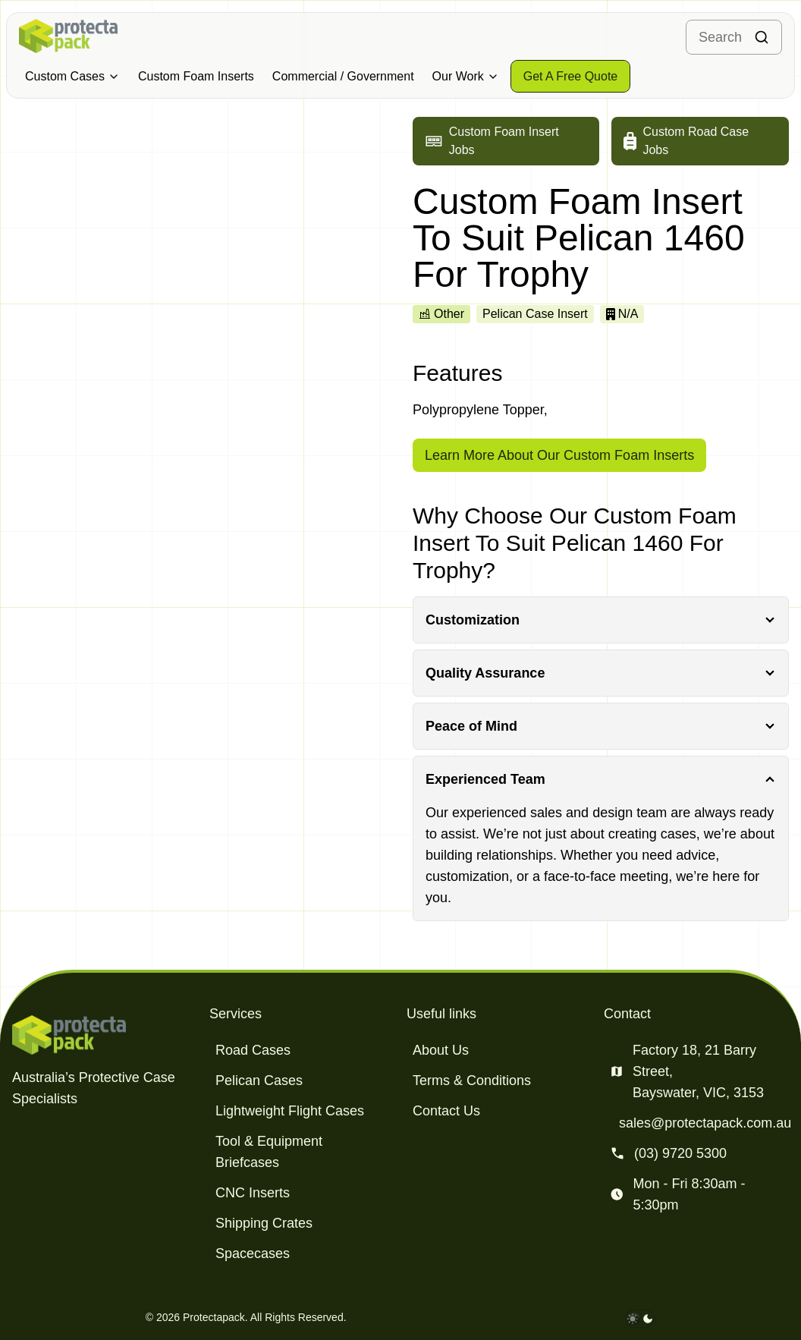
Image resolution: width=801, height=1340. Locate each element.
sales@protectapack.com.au (705, 1123)
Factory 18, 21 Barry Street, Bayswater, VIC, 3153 (698, 1071)
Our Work (465, 76)
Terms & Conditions (472, 1080)
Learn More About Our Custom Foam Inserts (559, 455)
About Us (441, 1050)
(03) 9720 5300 (680, 1153)
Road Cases (253, 1050)
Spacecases (252, 1253)
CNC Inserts (252, 1192)
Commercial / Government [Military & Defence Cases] (343, 76)
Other (441, 313)
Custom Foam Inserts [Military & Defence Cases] (196, 76)
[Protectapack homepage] (104, 1035)
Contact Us (446, 1110)
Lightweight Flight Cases (289, 1110)
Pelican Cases (259, 1080)
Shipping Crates (264, 1223)
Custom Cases (72, 76)
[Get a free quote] (570, 76)
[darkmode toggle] (640, 1319)
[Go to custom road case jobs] (700, 141)
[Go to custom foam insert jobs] (506, 141)
